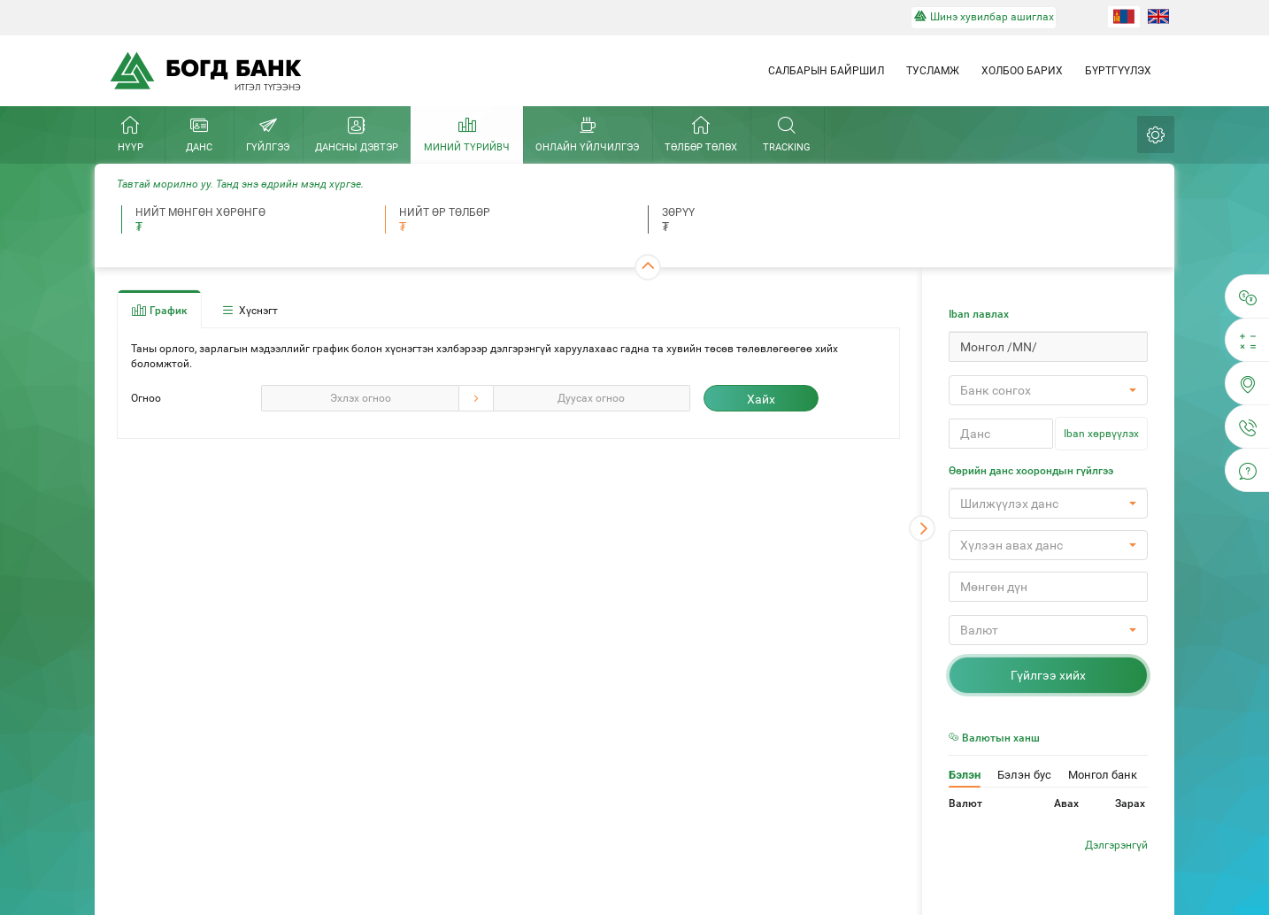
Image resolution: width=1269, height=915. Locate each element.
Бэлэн (965, 774)
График (159, 310)
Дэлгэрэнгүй (1116, 845)
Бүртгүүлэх (1118, 71)
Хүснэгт (249, 310)
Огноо (146, 398)
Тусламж (932, 71)
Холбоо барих (1022, 71)
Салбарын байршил (826, 71)
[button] (1048, 390)
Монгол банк (1102, 774)
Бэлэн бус (1024, 774)
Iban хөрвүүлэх (1101, 433)
